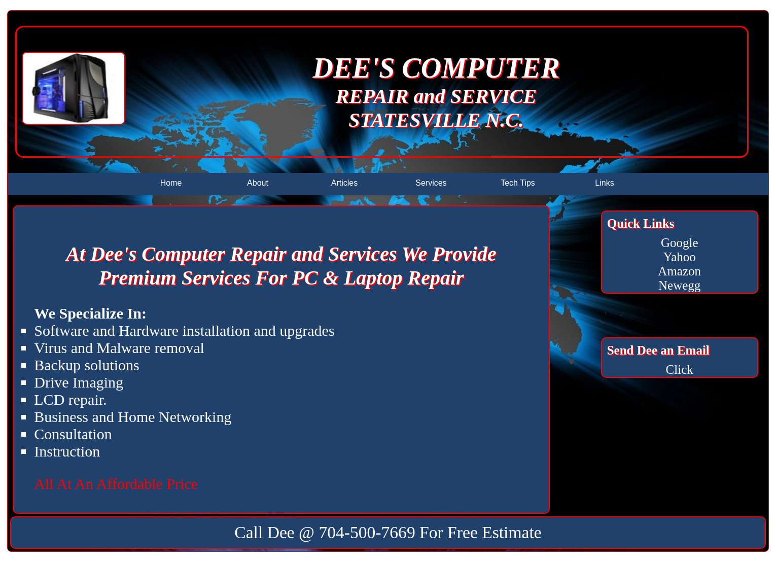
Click (679, 369)
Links (604, 183)
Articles (344, 183)
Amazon (679, 271)
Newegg (679, 285)
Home (171, 183)
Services (430, 183)
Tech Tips (518, 183)
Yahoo (679, 257)
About (257, 183)
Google (679, 243)
